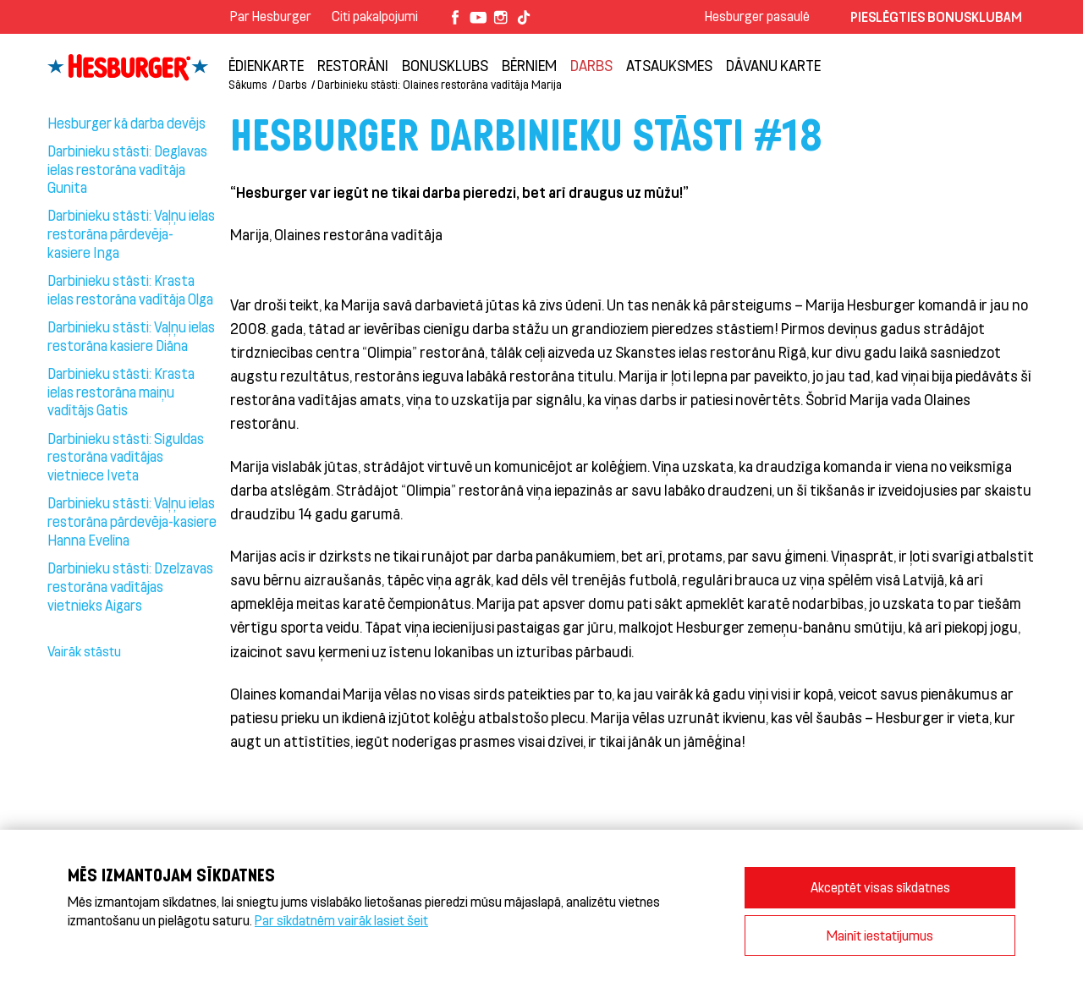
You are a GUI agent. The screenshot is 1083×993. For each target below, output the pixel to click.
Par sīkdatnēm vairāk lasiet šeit (341, 920)
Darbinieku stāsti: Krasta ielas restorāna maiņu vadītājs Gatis (121, 392)
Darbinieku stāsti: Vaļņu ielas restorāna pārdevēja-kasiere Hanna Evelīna (132, 521)
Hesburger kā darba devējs (126, 122)
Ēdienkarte (266, 65)
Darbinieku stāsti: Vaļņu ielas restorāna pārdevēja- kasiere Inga (131, 233)
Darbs (591, 65)
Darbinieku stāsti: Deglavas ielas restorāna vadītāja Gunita (127, 169)
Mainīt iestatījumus (880, 935)
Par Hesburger (270, 16)
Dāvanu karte (773, 65)
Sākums (247, 84)
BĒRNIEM (529, 65)
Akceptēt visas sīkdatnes (880, 887)
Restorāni (352, 65)
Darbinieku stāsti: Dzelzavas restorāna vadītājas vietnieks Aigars (130, 586)
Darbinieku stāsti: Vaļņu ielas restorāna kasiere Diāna (131, 336)
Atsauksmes (669, 65)
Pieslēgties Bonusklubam (936, 16)
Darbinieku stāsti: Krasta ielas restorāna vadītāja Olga (130, 289)
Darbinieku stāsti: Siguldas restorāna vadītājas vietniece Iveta (125, 457)
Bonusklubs (445, 65)
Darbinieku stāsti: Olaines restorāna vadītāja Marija (439, 84)
